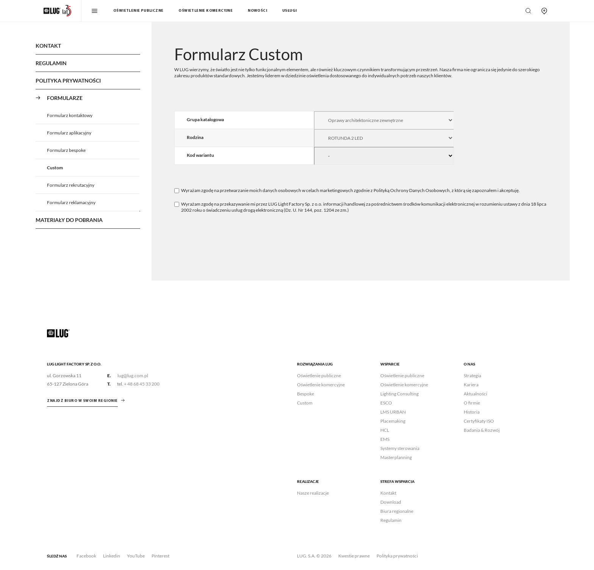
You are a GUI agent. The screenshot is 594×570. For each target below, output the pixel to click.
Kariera (471, 384)
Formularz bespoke (66, 150)
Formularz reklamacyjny (71, 202)
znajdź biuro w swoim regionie (82, 401)
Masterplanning (396, 457)
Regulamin (51, 63)
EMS (384, 439)
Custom (55, 167)
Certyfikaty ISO (479, 421)
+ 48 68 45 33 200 (141, 384)
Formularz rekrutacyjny (70, 185)
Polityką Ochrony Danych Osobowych (412, 190)
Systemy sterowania (399, 448)
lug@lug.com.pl (132, 375)
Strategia (472, 375)
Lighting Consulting (399, 394)
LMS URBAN (393, 412)
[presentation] (231, 235)
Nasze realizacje (313, 493)
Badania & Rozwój (482, 430)
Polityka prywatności (397, 556)
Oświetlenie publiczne (138, 11)
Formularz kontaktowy (69, 115)
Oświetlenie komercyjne (205, 11)
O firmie (472, 403)
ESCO (386, 403)
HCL (384, 430)
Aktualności (475, 394)
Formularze (65, 98)
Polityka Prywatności (68, 80)
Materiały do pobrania (69, 220)
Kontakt (48, 45)
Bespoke (305, 394)
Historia (472, 412)
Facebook (86, 556)
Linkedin (111, 556)
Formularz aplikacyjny (69, 133)
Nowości (257, 11)
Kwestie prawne (354, 556)
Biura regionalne (396, 511)
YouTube (136, 556)
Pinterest (160, 556)
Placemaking (392, 421)
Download (390, 502)
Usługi (289, 11)
